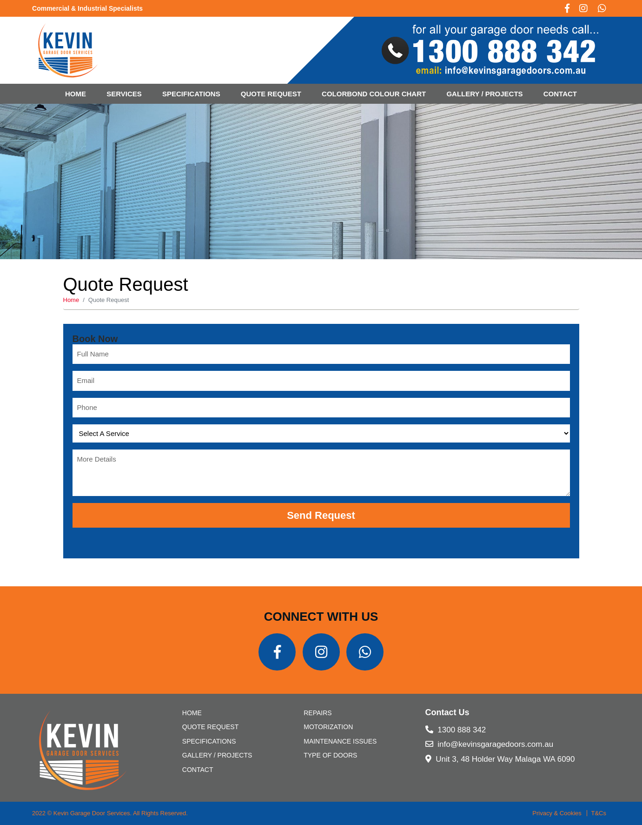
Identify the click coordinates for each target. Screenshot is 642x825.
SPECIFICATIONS (191, 94)
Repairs (317, 713)
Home (75, 94)
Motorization (328, 727)
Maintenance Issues (340, 741)
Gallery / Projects (484, 94)
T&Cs (598, 813)
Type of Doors (330, 755)
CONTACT (560, 94)
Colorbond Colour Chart (374, 94)
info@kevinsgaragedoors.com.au (489, 744)
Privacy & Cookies (556, 813)
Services (124, 94)
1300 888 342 (455, 729)
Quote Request (271, 94)
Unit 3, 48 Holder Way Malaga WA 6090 (500, 759)
